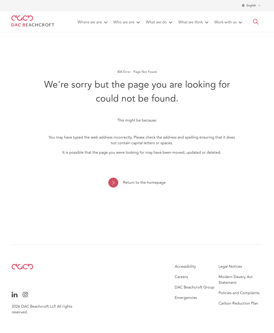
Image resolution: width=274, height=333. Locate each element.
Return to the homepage (144, 182)
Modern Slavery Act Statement (236, 279)
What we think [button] (190, 22)
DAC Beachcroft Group (195, 287)
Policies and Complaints (239, 293)
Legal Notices (230, 266)
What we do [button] (156, 22)
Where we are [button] (90, 22)
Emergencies (186, 298)
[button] (256, 22)
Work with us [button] (225, 22)
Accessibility (185, 266)
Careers (181, 277)
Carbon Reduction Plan (238, 303)
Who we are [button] (123, 22)
